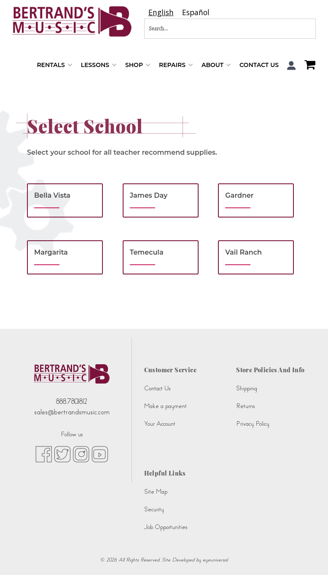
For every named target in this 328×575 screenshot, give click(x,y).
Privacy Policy (252, 423)
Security (154, 509)
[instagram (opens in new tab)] (81, 454)
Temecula (147, 252)
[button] (291, 65)
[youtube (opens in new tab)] (99, 454)
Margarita (51, 252)
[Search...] (202, 28)
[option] (196, 12)
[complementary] (309, 556)
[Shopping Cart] (307, 65)
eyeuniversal (215, 560)
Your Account (159, 423)
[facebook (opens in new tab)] (43, 454)
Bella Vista (52, 195)
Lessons (99, 65)
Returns (245, 406)
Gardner (239, 195)
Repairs (176, 65)
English (161, 12)
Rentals (54, 65)
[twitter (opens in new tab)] (62, 454)
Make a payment (165, 406)
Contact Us (259, 65)
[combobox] (161, 12)
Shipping (246, 388)
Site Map (155, 491)
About (216, 65)
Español (196, 12)
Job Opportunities (165, 527)
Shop (138, 65)
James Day (149, 195)
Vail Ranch (243, 252)
